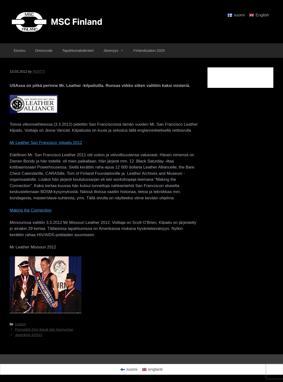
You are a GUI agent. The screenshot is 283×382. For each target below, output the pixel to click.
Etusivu (20, 50)
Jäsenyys (116, 50)
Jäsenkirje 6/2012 (28, 335)
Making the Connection (31, 210)
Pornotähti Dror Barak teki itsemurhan (44, 329)
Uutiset (20, 324)
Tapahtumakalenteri (78, 50)
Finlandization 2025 (149, 50)
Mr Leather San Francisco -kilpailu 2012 (46, 142)
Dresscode (44, 50)
